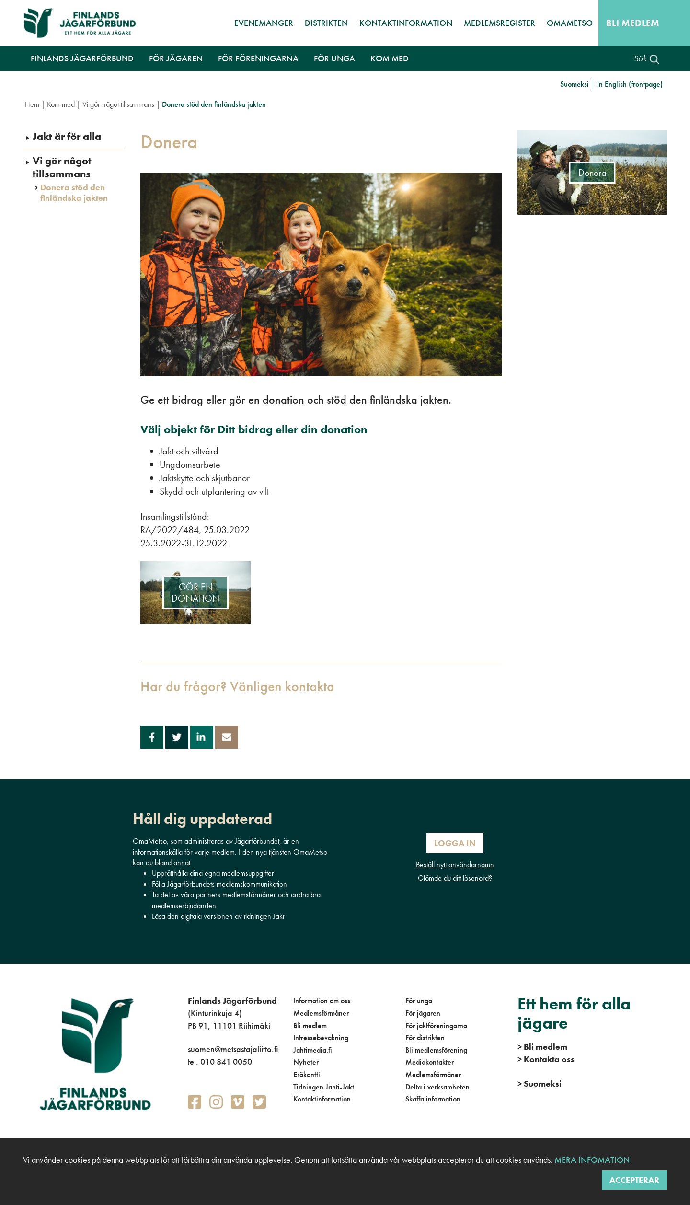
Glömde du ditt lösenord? (455, 878)
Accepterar (634, 1179)
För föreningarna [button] (258, 58)
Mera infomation (591, 1159)
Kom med (61, 104)
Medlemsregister (499, 22)
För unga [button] (334, 58)
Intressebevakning (320, 1037)
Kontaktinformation (405, 22)
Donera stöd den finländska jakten (74, 192)
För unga (418, 1001)
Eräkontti (306, 1074)
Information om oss (321, 1001)
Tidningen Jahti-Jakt (323, 1087)
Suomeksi (574, 84)
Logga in (455, 842)
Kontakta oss (546, 1059)
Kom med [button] (389, 58)
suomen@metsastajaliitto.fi (233, 1048)
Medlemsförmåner (321, 1013)
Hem (32, 104)
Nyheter (306, 1062)
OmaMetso (570, 22)
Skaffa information (432, 1099)
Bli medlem (632, 23)
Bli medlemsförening (436, 1050)
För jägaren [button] (176, 58)
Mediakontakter (429, 1062)
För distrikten (425, 1037)
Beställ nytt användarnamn (455, 864)
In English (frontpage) (630, 84)
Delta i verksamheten (437, 1087)
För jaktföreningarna (436, 1025)
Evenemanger (263, 22)
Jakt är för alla (67, 136)
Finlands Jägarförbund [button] (82, 58)
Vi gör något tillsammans (118, 104)
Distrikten (326, 22)
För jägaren (422, 1013)
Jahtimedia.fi (312, 1050)
